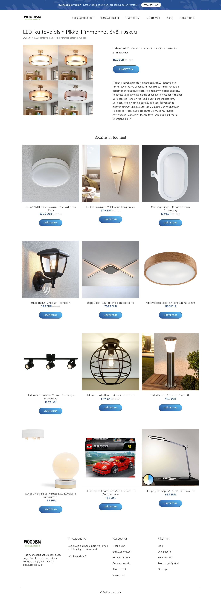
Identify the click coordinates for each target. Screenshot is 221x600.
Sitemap (162, 571)
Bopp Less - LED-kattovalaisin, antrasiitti (110, 305)
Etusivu (27, 39)
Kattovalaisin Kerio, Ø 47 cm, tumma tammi (170, 305)
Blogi (169, 19)
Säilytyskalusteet (82, 19)
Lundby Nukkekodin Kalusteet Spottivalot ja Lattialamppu (50, 497)
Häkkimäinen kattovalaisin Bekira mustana (110, 397)
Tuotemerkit (187, 19)
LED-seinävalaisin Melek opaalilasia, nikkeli (110, 209)
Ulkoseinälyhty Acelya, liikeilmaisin (50, 305)
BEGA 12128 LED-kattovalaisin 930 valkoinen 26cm (51, 211)
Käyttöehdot (165, 559)
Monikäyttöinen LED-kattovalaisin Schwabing (170, 211)
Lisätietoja (126, 71)
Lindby (157, 50)
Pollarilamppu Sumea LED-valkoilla (170, 397)
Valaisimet (153, 19)
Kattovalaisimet (170, 50)
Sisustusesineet (121, 559)
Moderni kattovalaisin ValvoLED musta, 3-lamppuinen (51, 399)
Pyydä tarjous (151, 5)
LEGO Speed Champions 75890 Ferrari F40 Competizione (110, 495)
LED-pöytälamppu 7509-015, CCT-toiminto (170, 493)
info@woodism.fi (77, 558)
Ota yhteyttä (165, 553)
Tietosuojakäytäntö (168, 565)
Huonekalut (132, 19)
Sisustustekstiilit (109, 19)
